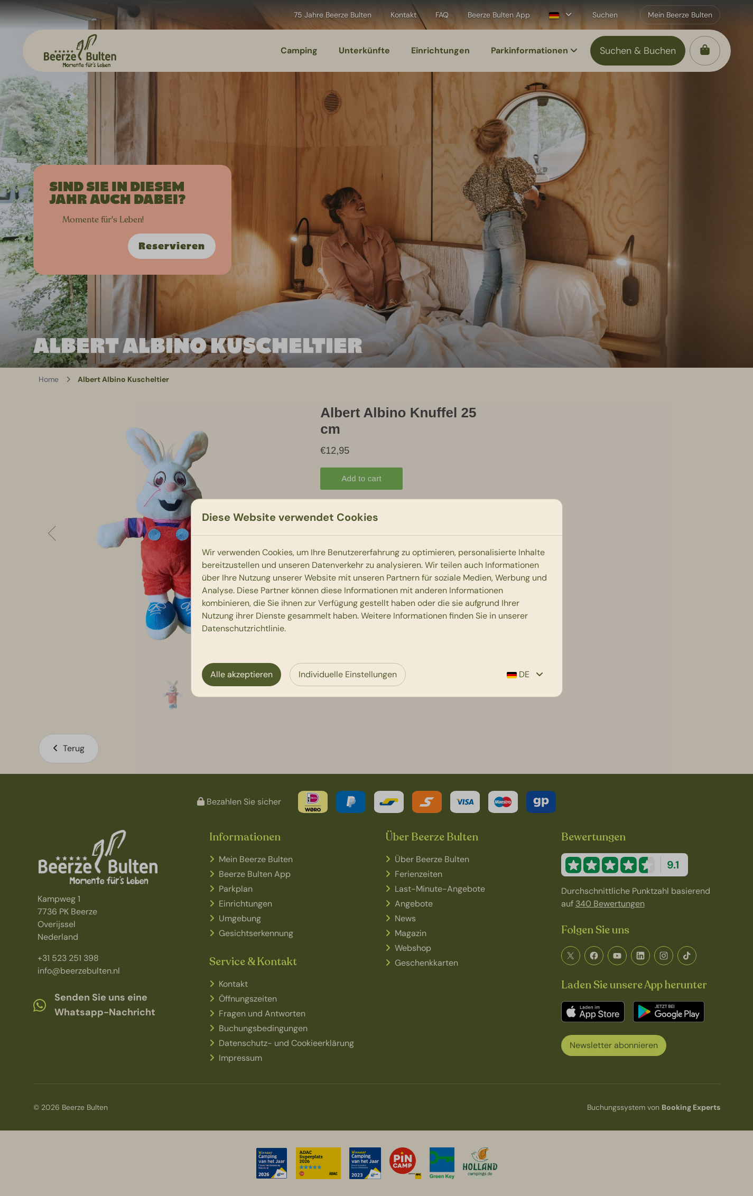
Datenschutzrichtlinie (243, 628)
